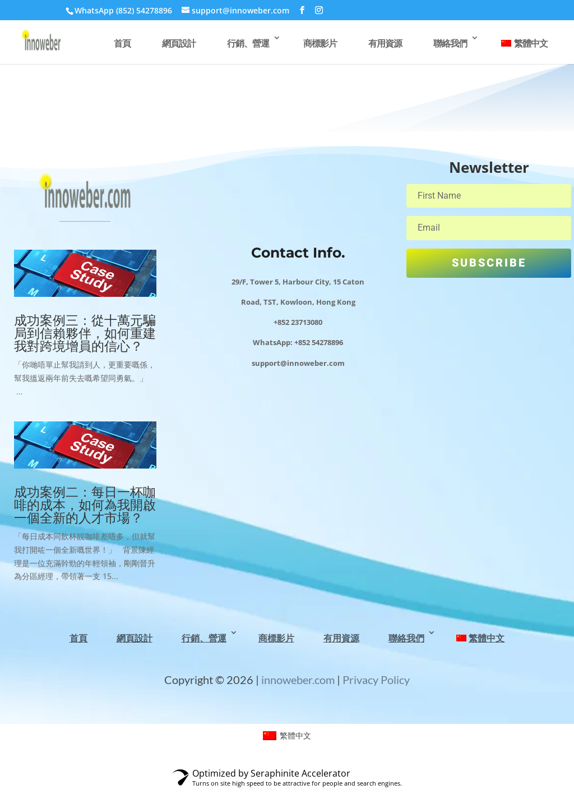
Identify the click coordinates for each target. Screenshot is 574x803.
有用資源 (385, 43)
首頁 (122, 43)
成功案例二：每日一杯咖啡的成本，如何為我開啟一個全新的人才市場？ (85, 504)
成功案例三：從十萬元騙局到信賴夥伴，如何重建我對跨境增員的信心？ (85, 333)
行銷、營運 (248, 43)
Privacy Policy (376, 679)
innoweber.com (297, 679)
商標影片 (320, 43)
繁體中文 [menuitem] (295, 735)
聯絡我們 (450, 43)
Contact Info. (298, 252)
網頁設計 (179, 43)
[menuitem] (524, 49)
